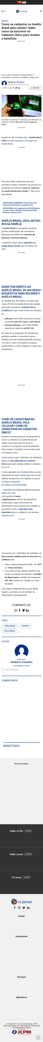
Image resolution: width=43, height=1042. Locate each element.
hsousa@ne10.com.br (21, 666)
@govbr (16, 481)
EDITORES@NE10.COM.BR (21, 1028)
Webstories (11, 745)
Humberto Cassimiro (16, 82)
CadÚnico (25, 626)
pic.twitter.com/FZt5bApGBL (14, 485)
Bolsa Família (9, 631)
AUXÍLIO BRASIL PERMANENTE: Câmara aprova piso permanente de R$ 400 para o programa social (20, 204)
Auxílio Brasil (9, 626)
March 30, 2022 (9, 493)
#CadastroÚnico (27, 472)
